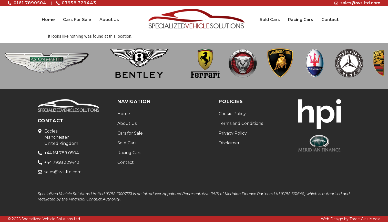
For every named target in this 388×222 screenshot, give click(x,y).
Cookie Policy (232, 113)
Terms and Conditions (241, 123)
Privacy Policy (233, 133)
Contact (330, 19)
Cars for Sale (130, 133)
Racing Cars (300, 19)
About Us (109, 19)
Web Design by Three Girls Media (350, 219)
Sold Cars (270, 19)
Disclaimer (229, 142)
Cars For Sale (77, 19)
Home (48, 19)
